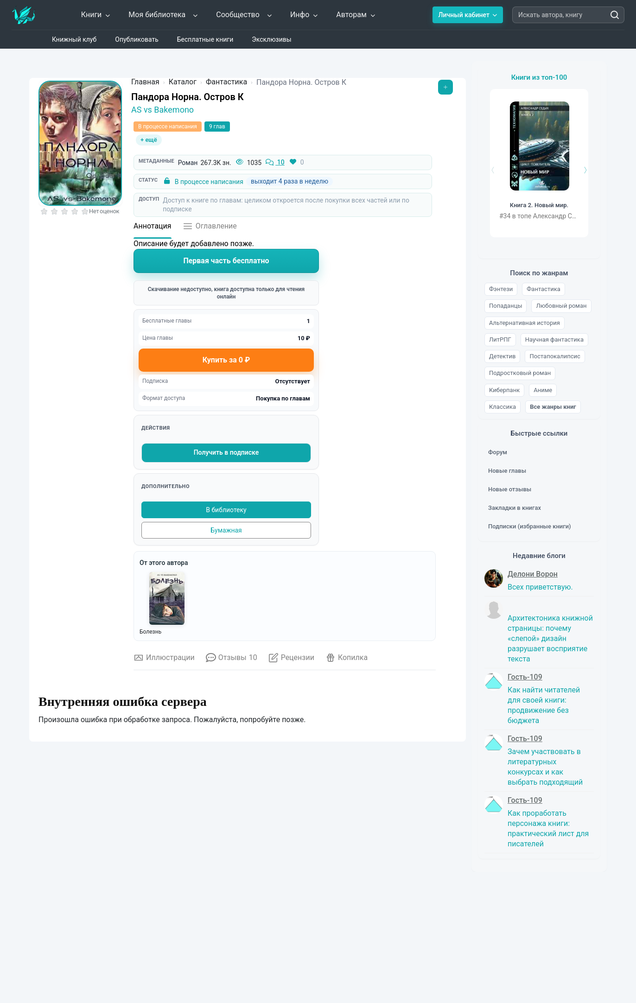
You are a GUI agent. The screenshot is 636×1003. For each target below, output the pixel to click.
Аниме (543, 390)
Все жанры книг (553, 406)
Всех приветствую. (540, 587)
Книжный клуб (74, 39)
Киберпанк (504, 390)
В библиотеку (226, 510)
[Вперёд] (584, 170)
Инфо (304, 14)
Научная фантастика (554, 339)
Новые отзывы (509, 489)
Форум (497, 452)
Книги (96, 14)
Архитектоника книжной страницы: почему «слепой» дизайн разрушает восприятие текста (550, 638)
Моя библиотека (163, 14)
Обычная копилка (168, 843)
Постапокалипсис (554, 356)
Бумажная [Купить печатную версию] (226, 530)
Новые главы (507, 470)
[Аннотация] (153, 229)
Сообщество (244, 14)
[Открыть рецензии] (291, 660)
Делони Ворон (533, 574)
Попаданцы (505, 305)
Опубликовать (137, 39)
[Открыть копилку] (346, 660)
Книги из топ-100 (539, 77)
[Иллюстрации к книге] (164, 660)
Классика (502, 406)
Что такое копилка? (164, 754)
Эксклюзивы (271, 39)
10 (274, 163)
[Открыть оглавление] (210, 229)
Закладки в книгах (514, 507)
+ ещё (148, 139)
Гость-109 (525, 677)
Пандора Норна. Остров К (187, 96)
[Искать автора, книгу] (614, 15)
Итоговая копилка (169, 899)
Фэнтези (501, 289)
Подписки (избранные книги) (529, 526)
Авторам (356, 14)
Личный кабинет (468, 15)
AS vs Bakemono (162, 109)
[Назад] (493, 170)
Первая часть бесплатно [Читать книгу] (226, 260)
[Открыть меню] (445, 87)
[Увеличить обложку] (80, 143)
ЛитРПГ (500, 339)
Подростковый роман (520, 372)
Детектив (502, 356)
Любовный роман (561, 305)
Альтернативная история (524, 322)
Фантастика (543, 289)
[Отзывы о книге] (231, 660)
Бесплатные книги (205, 39)
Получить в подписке (226, 452)
